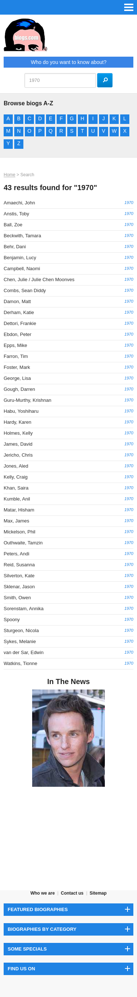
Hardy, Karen (17, 422)
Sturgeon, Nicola (21, 630)
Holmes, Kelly (18, 433)
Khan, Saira (16, 488)
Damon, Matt (17, 301)
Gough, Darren (19, 389)
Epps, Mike (15, 345)
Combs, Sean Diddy (25, 290)
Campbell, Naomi (22, 268)
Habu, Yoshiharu (21, 411)
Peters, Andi (16, 553)
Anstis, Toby (16, 213)
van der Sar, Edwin (23, 652)
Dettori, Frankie (20, 323)
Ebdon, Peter (17, 334)
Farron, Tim (16, 356)
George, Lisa (17, 378)
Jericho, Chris (18, 455)
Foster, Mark (17, 367)
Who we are (42, 893)
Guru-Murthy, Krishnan (28, 400)
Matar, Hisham (19, 510)
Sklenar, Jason (19, 586)
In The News (68, 681)
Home (9, 174)
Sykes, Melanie (20, 641)
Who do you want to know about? (68, 62)
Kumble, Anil (17, 499)
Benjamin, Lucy (20, 257)
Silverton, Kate (19, 575)
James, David (18, 444)
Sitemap (98, 893)
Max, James (16, 521)
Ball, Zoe (13, 224)
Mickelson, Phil (19, 532)
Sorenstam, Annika (23, 608)
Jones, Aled (16, 466)
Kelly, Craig (16, 477)
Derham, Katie (19, 312)
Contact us (72, 893)
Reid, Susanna (19, 564)
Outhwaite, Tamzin (23, 542)
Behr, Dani (15, 246)
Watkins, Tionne (20, 663)
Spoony (12, 619)
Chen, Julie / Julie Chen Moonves (39, 279)
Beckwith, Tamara (22, 235)
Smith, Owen (17, 597)
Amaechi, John (19, 202)
